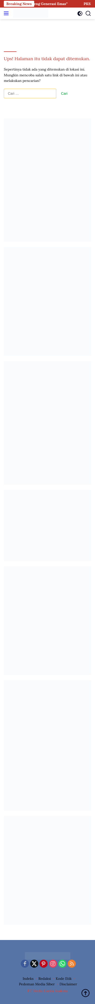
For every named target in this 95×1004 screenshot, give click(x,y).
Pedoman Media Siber (37, 984)
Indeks (28, 978)
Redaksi (44, 978)
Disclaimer (68, 984)
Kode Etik (64, 978)
